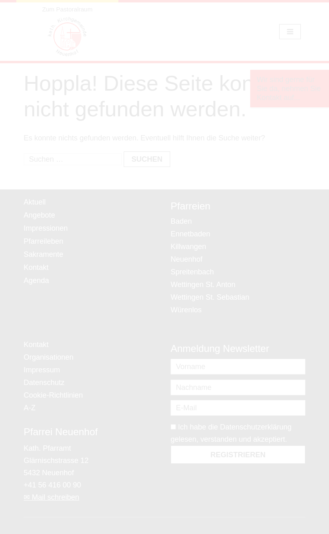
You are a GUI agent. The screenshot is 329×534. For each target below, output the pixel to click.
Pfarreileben (43, 241)
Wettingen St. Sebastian (210, 297)
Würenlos (186, 310)
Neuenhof (186, 259)
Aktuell (35, 202)
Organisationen (48, 357)
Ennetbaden (190, 234)
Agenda (36, 280)
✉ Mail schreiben (51, 497)
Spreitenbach (192, 272)
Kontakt (36, 267)
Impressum (42, 370)
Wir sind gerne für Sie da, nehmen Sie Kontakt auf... (289, 89)
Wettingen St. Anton (203, 284)
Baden (181, 221)
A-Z (30, 408)
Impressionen (46, 228)
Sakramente (43, 254)
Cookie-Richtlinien (53, 395)
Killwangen (188, 247)
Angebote (39, 215)
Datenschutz (44, 382)
